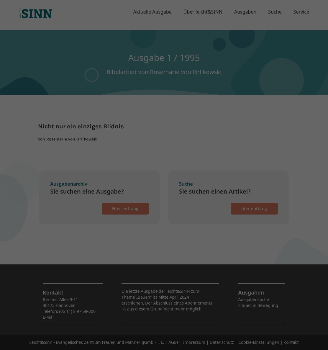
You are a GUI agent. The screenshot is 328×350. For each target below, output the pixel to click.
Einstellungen (147, 77)
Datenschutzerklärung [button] (166, 159)
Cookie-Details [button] (135, 159)
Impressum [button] (195, 159)
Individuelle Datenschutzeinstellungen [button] (164, 146)
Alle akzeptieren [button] (164, 111)
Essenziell (100, 91)
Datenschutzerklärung (173, 71)
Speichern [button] (164, 129)
